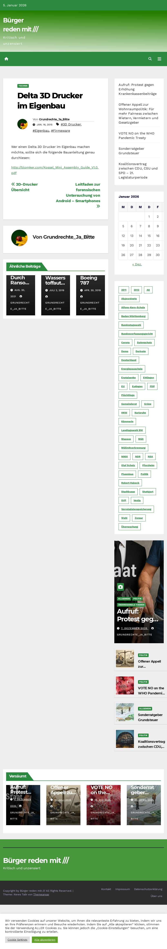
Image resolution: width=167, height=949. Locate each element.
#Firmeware (60, 131)
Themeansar (41, 894)
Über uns (156, 896)
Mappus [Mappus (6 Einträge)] (126, 439)
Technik (23, 86)
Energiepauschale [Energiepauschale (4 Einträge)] (132, 368)
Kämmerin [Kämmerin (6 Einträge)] (127, 421)
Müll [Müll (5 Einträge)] (141, 439)
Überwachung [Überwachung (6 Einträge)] (129, 526)
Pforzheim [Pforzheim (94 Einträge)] (148, 465)
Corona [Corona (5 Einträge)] (125, 342)
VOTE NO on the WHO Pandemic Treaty (151, 693)
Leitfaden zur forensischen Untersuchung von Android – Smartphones (78, 195)
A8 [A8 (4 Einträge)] (148, 289)
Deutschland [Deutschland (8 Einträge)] (128, 360)
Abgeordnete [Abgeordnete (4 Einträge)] (129, 298)
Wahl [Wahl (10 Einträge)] (124, 518)
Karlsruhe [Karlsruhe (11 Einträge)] (140, 412)
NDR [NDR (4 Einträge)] (137, 456)
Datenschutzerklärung (148, 889)
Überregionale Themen (131, 605)
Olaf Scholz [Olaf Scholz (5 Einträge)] (128, 465)
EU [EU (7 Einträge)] (123, 386)
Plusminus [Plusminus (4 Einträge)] (127, 474)
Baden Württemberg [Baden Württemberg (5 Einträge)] (133, 316)
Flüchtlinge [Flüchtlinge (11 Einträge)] (128, 395)
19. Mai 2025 (103, 800)
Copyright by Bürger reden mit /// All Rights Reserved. (38, 890)
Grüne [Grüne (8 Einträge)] (147, 403)
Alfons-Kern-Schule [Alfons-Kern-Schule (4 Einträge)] (133, 307)
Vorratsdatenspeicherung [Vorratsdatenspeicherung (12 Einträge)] (136, 509)
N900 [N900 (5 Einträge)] (124, 456)
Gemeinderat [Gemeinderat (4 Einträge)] (129, 403)
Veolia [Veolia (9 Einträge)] (137, 500)
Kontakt (106, 889)
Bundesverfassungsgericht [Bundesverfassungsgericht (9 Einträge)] (137, 333)
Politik (137, 599)
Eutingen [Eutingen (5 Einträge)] (137, 386)
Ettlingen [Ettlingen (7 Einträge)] (148, 377)
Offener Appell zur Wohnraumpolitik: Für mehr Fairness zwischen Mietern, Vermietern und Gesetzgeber (138, 113)
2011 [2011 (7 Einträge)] (123, 289)
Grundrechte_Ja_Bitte (54, 119)
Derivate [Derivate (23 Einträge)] (141, 351)
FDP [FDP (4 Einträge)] (152, 386)
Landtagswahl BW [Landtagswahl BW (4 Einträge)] (132, 430)
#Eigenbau (41, 131)
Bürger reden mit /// (36, 860)
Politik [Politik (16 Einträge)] (144, 474)
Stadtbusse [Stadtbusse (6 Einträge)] (128, 491)
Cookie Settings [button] (17, 939)
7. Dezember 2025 (134, 628)
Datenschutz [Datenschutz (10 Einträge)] (144, 342)
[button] (150, 59)
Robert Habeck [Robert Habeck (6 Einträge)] (130, 482)
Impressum (122, 889)
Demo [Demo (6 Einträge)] (124, 351)
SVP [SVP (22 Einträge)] (123, 500)
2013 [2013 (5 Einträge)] (136, 289)
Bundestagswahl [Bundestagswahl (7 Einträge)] (131, 325)
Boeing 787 (88, 280)
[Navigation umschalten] (159, 59)
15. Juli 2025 (62, 800)
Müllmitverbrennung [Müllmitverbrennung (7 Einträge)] (133, 447)
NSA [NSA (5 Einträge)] (150, 456)
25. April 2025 (144, 800)
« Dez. (137, 264)
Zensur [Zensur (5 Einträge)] (139, 518)
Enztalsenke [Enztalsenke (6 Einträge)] (128, 377)
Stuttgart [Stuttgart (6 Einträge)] (147, 491)
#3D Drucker (71, 124)
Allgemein (124, 599)
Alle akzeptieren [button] (44, 939)
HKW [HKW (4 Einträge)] (124, 412)
